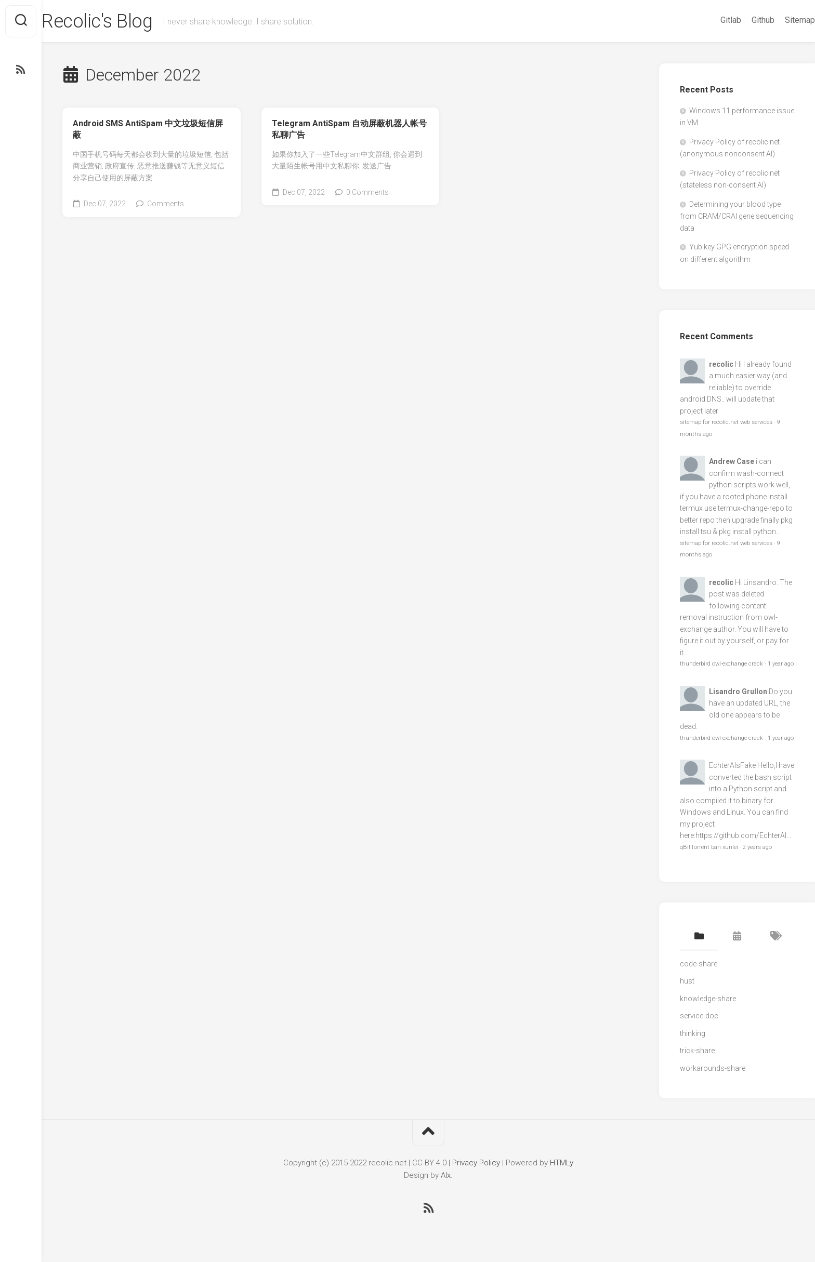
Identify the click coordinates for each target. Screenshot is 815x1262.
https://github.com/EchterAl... (743, 835)
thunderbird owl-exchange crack (721, 663)
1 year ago (781, 663)
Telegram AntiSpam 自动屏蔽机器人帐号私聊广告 (349, 129)
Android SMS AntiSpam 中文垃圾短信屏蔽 (148, 129)
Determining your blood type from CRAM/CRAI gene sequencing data (737, 216)
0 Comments (367, 192)
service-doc (699, 1016)
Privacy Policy (476, 1162)
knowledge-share (708, 998)
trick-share (697, 1050)
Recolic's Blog (117, 21)
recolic (721, 364)
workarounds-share (712, 1068)
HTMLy (561, 1162)
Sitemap (779, 20)
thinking (692, 1033)
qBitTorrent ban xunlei (709, 847)
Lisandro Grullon (738, 691)
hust (687, 981)
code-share (698, 964)
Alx (446, 1175)
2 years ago (757, 847)
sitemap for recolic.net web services (726, 422)
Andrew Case (731, 461)
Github (742, 20)
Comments (165, 204)
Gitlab (710, 20)
